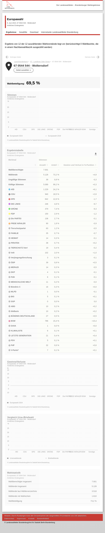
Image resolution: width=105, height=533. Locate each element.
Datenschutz (9, 519)
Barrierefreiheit (43, 519)
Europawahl (15, 19)
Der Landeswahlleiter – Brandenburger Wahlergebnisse (78, 5)
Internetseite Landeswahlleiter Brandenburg (59, 32)
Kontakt (31, 519)
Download (34, 32)
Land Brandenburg (21, 62)
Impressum (21, 519)
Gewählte (23, 32)
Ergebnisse (11, 32)
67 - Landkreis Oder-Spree (40, 62)
